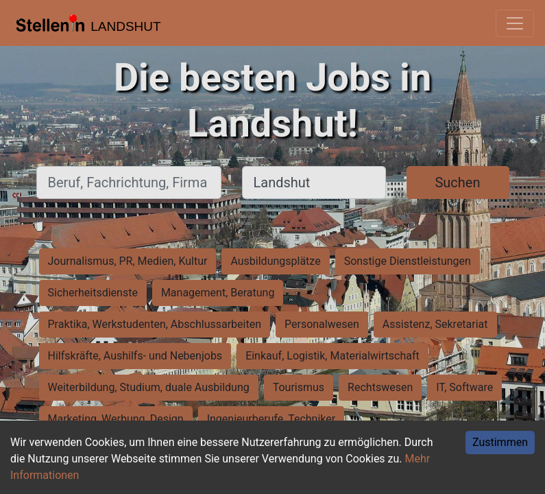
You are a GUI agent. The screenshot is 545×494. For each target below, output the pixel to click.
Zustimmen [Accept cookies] (500, 442)
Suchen (457, 182)
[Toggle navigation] (515, 23)
